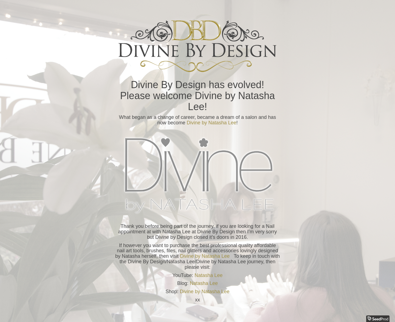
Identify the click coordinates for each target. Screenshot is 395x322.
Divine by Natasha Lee (211, 122)
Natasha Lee (208, 275)
